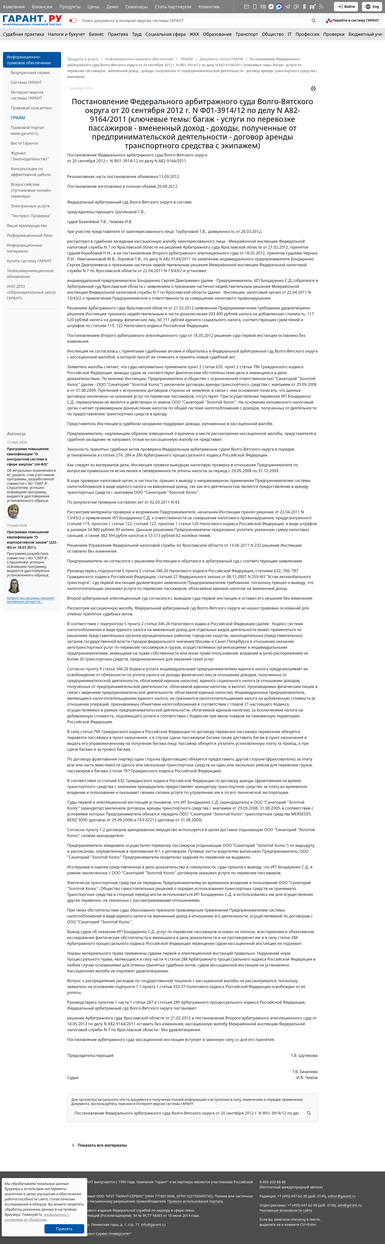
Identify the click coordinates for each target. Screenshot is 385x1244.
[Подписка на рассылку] (246, 7)
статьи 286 (288, 937)
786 (286, 570)
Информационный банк (30, 235)
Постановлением (83, 335)
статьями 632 (268, 570)
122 (119, 325)
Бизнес (96, 34)
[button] (352, 20)
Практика (118, 34)
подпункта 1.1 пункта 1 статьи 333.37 (150, 986)
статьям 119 (102, 325)
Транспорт (247, 34)
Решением (77, 308)
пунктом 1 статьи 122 (111, 523)
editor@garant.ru (342, 1196)
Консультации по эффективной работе (31, 171)
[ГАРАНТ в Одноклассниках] (304, 7)
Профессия (307, 34)
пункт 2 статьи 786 (242, 366)
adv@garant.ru (350, 1205)
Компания (14, 7)
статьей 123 (145, 523)
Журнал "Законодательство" (30, 156)
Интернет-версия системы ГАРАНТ (27, 95)
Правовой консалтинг (31, 108)
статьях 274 (112, 455)
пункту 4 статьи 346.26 (107, 669)
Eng (372, 7)
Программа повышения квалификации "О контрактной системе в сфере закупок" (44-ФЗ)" (28, 456)
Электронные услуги (30, 206)
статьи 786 (90, 731)
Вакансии (42, 7)
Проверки (334, 34)
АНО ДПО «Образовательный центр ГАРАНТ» (31, 292)
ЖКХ (194, 34)
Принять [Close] (64, 1228)
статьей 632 (113, 780)
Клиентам (209, 7)
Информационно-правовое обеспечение (29, 59)
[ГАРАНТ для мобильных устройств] (255, 7)
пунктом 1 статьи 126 (178, 523)
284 (128, 455)
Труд (137, 34)
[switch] (73, 21)
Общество (273, 34)
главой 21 (239, 704)
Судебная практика (23, 34)
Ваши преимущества (27, 225)
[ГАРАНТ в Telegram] (288, 7)
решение (173, 247)
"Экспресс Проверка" (31, 215)
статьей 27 (168, 576)
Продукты (70, 7)
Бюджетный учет (366, 34)
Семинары (136, 7)
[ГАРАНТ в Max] (279, 6)
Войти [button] (346, 7)
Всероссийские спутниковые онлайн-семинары (31, 190)
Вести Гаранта (24, 143)
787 (295, 570)
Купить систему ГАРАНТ (29, 261)
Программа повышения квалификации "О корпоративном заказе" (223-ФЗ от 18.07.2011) (32, 540)
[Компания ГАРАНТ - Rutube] (313, 7)
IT (290, 34)
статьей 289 (169, 1002)
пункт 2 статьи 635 (205, 366)
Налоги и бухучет (66, 34)
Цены (93, 7)
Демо (112, 7)
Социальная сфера (166, 34)
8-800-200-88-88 (273, 1182)
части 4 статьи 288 (170, 959)
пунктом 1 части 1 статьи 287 (125, 1002)
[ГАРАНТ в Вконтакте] (263, 7)
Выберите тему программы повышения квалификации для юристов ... (30, 599)
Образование (217, 34)
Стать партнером (173, 7)
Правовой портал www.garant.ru (27, 130)
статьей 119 (78, 523)
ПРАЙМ (18, 117)
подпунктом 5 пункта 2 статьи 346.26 (133, 570)
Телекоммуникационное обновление (30, 273)
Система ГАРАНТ (26, 82)
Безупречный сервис (30, 72)
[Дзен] (271, 6)
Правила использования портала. (195, 1201)
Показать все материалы (98, 1145)
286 (139, 455)
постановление (136, 253)
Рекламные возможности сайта (286, 1210)
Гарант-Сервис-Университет (107, 1233)
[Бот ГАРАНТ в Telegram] (296, 7)
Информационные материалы (24, 248)
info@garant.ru (153, 1224)
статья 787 (120, 771)
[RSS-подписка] (321, 7)
